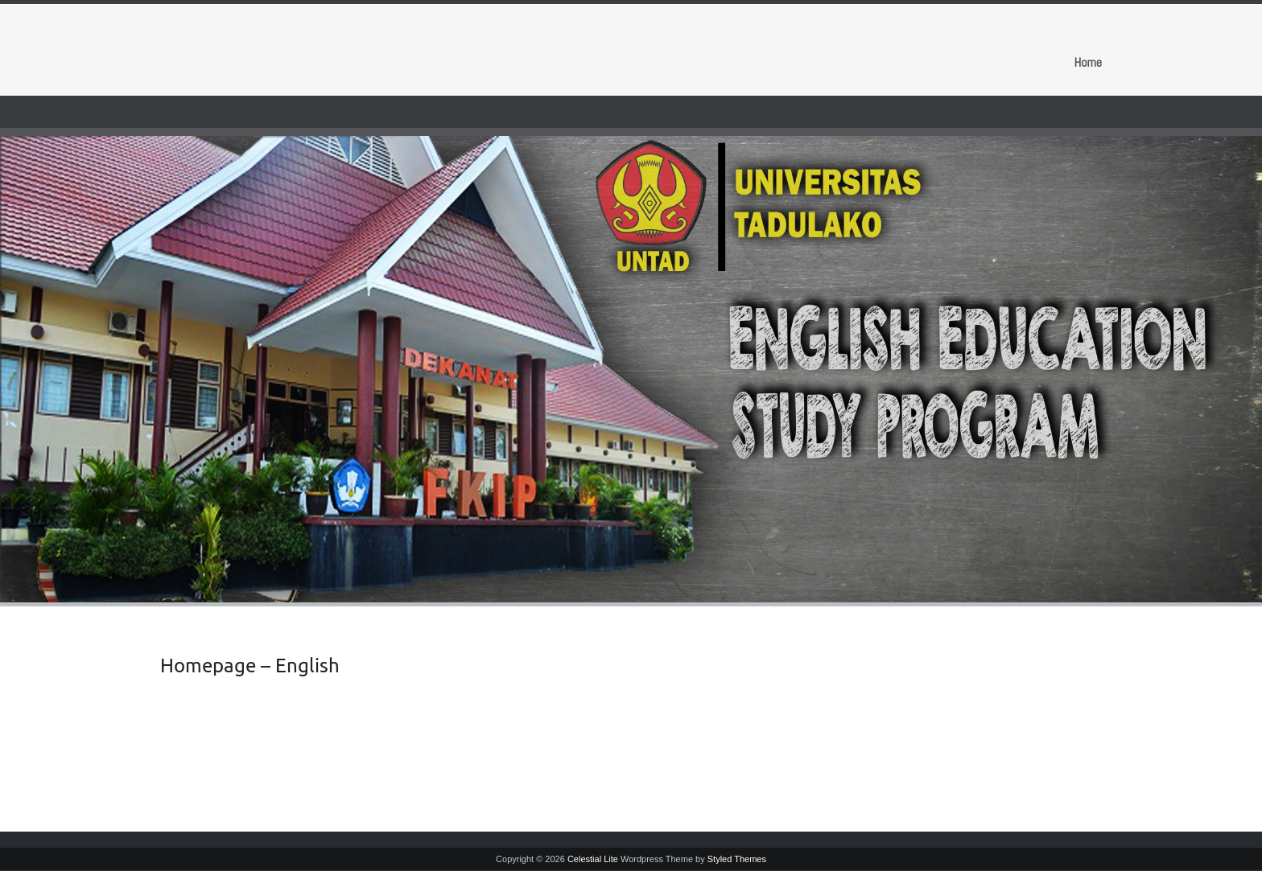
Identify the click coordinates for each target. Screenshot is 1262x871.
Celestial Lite (592, 859)
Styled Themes (736, 859)
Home (1088, 62)
